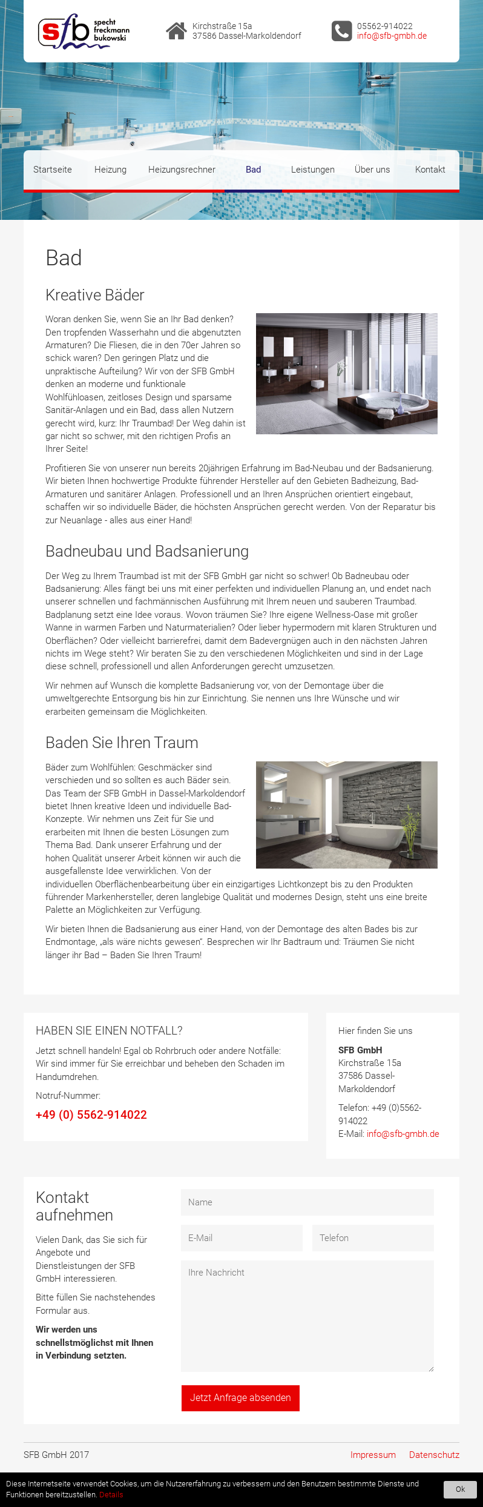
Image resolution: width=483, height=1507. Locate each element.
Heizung (110, 169)
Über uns (372, 169)
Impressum (373, 1454)
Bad (253, 169)
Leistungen (313, 169)
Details (111, 1494)
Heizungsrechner (181, 169)
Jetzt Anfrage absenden (240, 1397)
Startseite (52, 169)
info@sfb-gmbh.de (392, 36)
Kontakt (430, 169)
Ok (460, 1489)
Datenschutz (434, 1454)
